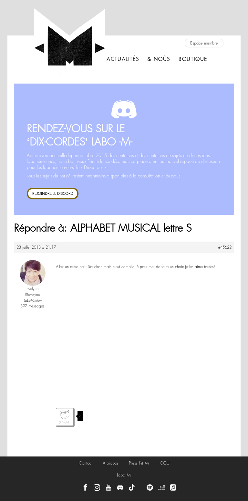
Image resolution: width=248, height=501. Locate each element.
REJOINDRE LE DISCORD (52, 193)
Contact (85, 463)
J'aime (65, 417)
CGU (165, 463)
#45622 (225, 247)
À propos (111, 463)
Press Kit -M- (139, 463)
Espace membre (204, 43)
